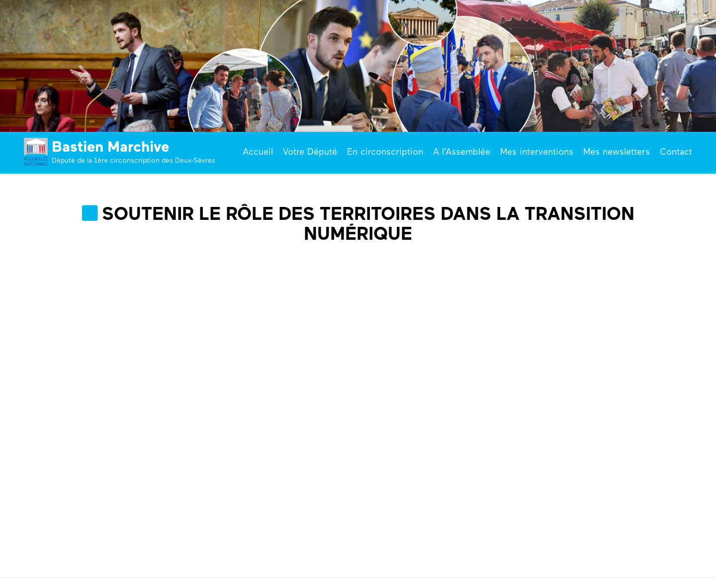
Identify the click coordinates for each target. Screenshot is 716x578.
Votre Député (310, 151)
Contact (676, 151)
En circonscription (385, 151)
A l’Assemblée (461, 151)
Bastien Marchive (110, 146)
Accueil (258, 151)
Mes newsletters (616, 151)
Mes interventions (536, 151)
